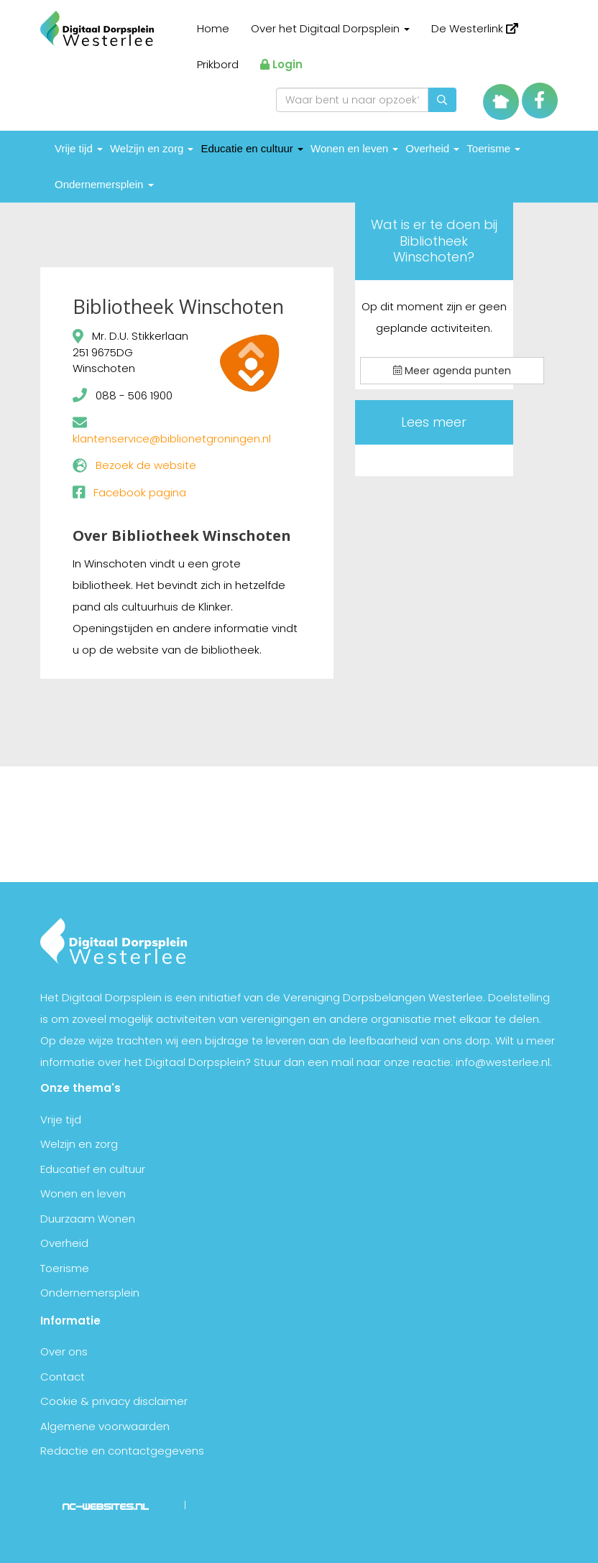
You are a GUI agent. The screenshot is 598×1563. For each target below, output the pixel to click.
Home (213, 28)
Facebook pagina (139, 492)
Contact (62, 1376)
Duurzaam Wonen (87, 1218)
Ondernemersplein (104, 184)
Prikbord (218, 64)
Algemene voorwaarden (105, 1426)
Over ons (64, 1351)
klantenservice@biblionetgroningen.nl (172, 438)
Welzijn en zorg (151, 148)
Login (281, 64)
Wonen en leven (354, 148)
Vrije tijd (79, 148)
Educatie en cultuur (252, 148)
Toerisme (493, 148)
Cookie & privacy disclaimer (114, 1401)
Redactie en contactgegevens (122, 1450)
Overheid (432, 148)
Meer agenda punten (452, 370)
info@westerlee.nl (503, 1062)
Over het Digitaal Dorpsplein (330, 28)
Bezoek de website (146, 465)
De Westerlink (474, 28)
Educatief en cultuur (92, 1169)
